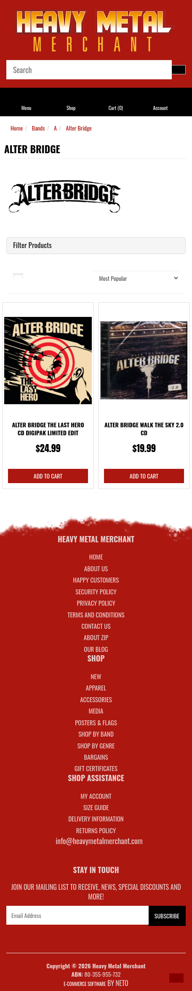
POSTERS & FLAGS (96, 722)
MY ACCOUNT (96, 795)
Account (160, 107)
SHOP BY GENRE (96, 745)
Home (17, 127)
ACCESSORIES (96, 699)
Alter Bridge (79, 127)
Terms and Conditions (95, 614)
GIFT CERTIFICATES (96, 768)
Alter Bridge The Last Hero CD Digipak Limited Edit (48, 428)
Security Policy (95, 591)
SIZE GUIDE (96, 807)
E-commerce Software (85, 984)
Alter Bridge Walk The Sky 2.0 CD (144, 428)
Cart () (116, 107)
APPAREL (96, 687)
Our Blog (96, 649)
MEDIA (95, 710)
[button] (176, 978)
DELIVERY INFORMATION (96, 818)
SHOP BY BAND (96, 733)
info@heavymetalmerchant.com (99, 840)
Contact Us (95, 625)
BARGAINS (96, 756)
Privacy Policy (96, 602)
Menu (26, 107)
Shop (71, 107)
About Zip (96, 637)
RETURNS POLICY (96, 830)
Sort (77, 275)
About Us (96, 568)
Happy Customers (96, 579)
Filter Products (32, 245)
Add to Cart (48, 475)
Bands (38, 127)
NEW (96, 676)
